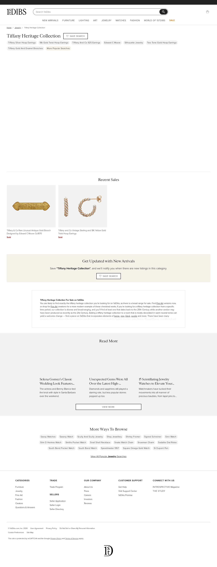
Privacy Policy (51, 528)
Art (95, 20)
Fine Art (19, 495)
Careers (87, 495)
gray (122, 315)
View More (108, 407)
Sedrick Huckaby (123, 319)
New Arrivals (50, 20)
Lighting (84, 20)
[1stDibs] (16, 12)
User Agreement (36, 528)
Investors (88, 499)
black (127, 315)
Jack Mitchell (166, 319)
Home (9, 27)
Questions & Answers (25, 507)
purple (134, 315)
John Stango (138, 319)
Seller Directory (57, 509)
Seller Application (58, 500)
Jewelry (107, 20)
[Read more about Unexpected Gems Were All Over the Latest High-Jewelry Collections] (108, 375)
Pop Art (159, 303)
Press (86, 491)
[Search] (97, 12)
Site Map (30, 532)
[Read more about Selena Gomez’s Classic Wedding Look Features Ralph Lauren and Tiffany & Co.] (59, 375)
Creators (19, 503)
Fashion (135, 20)
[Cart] (207, 11)
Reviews (88, 503)
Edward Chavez (152, 319)
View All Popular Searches (108, 457)
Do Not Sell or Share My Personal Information (77, 528)
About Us (88, 486)
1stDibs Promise (125, 495)
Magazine (166, 486)
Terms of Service (72, 538)
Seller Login (55, 505)
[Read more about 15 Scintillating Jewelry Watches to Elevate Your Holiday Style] (158, 375)
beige (117, 315)
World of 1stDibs (154, 20)
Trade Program (56, 486)
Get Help (122, 486)
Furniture (68, 20)
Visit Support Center (127, 491)
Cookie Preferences (16, 532)
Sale (172, 20)
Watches (121, 20)
